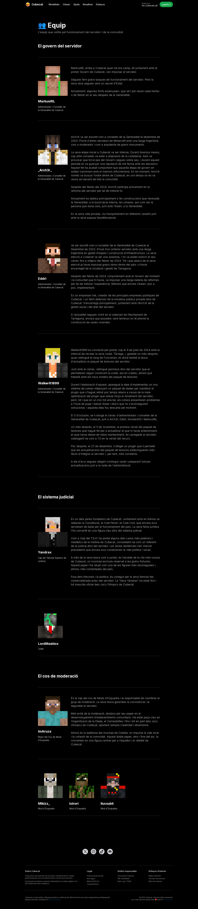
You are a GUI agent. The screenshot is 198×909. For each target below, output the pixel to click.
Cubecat (34, 4)
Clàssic (66, 4)
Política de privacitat (95, 876)
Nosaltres (88, 4)
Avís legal (91, 879)
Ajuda (76, 4)
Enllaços (100, 4)
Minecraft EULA (93, 881)
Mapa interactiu (155, 876)
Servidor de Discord (157, 879)
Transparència (92, 884)
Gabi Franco (168, 900)
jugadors (166, 4)
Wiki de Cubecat (155, 881)
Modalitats (54, 4)
